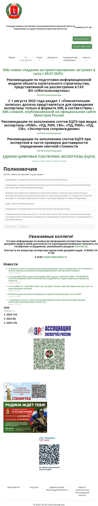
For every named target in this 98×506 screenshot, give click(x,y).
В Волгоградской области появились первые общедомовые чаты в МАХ (44, 294)
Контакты (81, 246)
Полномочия (23, 227)
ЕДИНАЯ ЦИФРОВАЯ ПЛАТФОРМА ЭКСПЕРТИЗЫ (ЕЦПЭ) (49, 156)
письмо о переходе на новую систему (49, 161)
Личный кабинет (82, 39)
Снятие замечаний (81, 46)
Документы (52, 58)
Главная (11, 57)
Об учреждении (26, 60)
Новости (86, 58)
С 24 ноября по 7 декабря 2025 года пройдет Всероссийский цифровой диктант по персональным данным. (50, 287)
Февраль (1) (9, 310)
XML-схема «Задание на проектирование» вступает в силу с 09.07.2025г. (49, 72)
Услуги (39, 58)
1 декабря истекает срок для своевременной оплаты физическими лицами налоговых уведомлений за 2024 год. (46, 301)
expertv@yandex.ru (55, 257)
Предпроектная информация (70, 58)
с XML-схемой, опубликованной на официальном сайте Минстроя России (49, 111)
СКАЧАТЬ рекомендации (49, 95)
